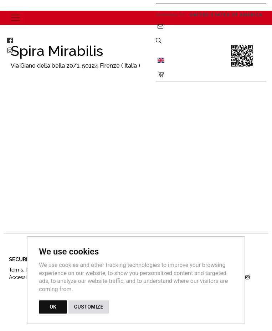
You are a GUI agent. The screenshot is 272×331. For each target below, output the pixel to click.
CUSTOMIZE (88, 307)
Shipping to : (209, 14)
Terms (16, 270)
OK (53, 307)
